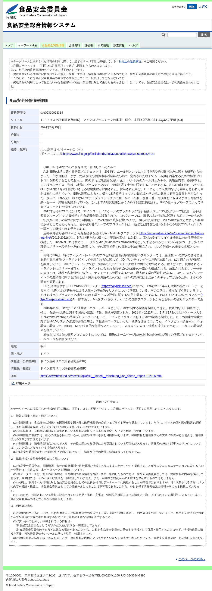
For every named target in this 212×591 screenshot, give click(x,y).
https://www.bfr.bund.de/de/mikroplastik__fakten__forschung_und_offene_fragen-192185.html (101, 376)
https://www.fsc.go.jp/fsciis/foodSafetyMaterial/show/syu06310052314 (108, 153)
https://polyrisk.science (116, 286)
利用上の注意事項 (130, 61)
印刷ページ (23, 383)
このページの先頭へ (191, 559)
